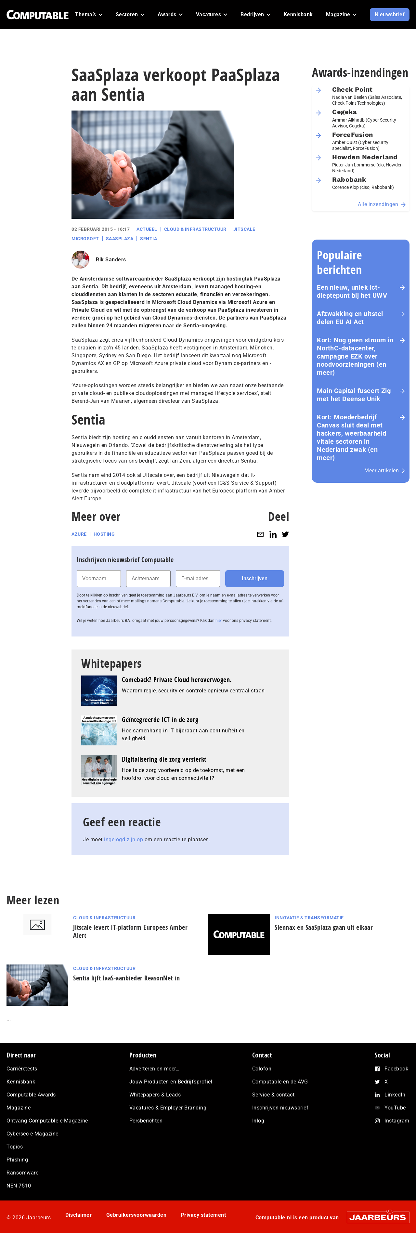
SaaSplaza (120, 238)
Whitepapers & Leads (155, 1095)
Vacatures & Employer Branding (168, 1108)
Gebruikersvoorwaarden (136, 1215)
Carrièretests (21, 1069)
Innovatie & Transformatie (309, 917)
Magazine (18, 1108)
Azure (79, 534)
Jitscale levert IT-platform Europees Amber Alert (130, 931)
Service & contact (273, 1095)
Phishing (17, 1160)
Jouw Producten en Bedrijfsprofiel (171, 1082)
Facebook (396, 1069)
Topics (14, 1147)
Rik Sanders (111, 259)
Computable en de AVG (280, 1082)
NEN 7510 (18, 1186)
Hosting (104, 534)
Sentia (148, 238)
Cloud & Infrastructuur (195, 229)
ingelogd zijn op (123, 839)
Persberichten (146, 1121)
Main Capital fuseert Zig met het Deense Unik (354, 395)
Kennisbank (20, 1082)
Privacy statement (203, 1215)
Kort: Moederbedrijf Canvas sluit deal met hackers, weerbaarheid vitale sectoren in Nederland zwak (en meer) (351, 437)
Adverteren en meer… (154, 1069)
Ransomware (22, 1173)
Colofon (262, 1069)
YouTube (395, 1108)
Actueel (146, 229)
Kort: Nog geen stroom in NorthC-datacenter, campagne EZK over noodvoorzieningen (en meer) (355, 356)
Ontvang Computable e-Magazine (47, 1121)
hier (218, 620)
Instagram (397, 1121)
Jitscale (244, 229)
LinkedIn (394, 1095)
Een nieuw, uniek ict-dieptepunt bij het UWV (352, 291)
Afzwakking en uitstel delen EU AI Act (350, 318)
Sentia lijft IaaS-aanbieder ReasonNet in (126, 978)
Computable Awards (31, 1095)
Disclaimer (78, 1215)
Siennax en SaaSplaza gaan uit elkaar (324, 927)
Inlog (258, 1121)
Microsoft (85, 238)
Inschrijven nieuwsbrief (280, 1108)
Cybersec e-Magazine (32, 1134)
